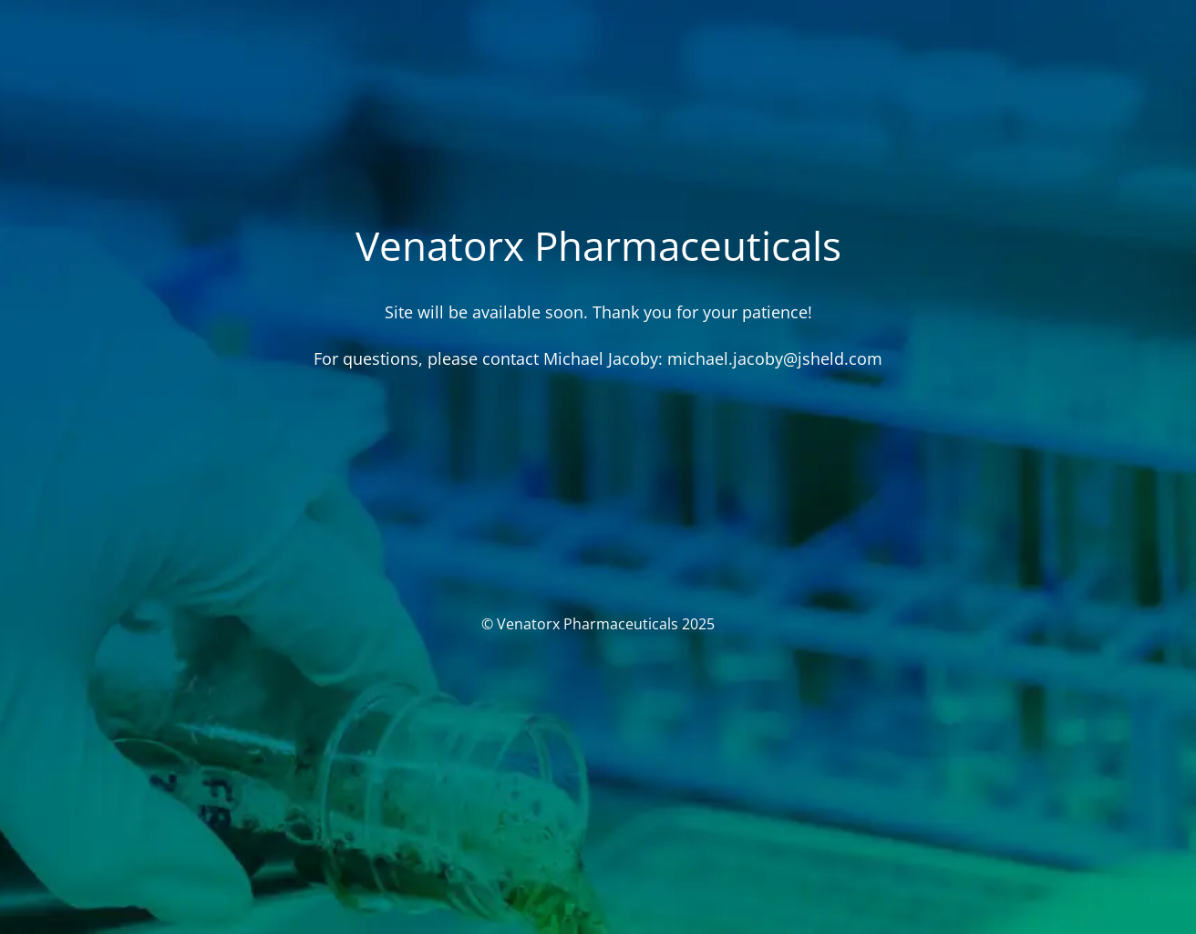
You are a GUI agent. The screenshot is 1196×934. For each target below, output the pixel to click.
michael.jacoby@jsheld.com (774, 358)
